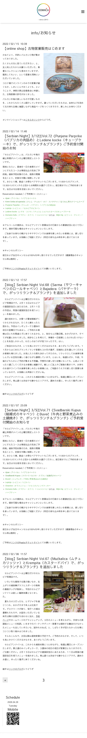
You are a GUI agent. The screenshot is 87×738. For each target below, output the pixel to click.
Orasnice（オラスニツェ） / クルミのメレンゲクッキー (28, 486)
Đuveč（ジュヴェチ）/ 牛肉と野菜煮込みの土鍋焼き (26, 479)
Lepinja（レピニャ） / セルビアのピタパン (22, 208)
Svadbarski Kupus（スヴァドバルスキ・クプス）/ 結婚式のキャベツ (33, 476)
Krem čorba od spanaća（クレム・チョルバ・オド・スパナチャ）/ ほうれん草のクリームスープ (44, 202)
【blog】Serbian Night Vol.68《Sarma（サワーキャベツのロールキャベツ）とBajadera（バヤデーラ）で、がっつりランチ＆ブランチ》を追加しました (42, 288)
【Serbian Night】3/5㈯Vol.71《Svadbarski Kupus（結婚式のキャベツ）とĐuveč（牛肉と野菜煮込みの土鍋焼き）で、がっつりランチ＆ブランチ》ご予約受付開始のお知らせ (43, 416)
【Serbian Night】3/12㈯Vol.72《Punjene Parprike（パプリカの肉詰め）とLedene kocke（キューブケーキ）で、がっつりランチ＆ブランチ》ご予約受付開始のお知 (43, 141)
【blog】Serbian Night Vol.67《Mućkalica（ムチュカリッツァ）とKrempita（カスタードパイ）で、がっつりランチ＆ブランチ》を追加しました (43, 562)
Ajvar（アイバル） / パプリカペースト (21, 198)
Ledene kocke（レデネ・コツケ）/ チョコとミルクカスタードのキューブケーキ (38, 212)
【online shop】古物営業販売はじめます (34, 48)
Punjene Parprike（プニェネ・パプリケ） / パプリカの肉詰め (30, 205)
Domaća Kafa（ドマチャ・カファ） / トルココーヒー (27, 215)
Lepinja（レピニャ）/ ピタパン (18, 482)
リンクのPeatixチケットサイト (25, 268)
